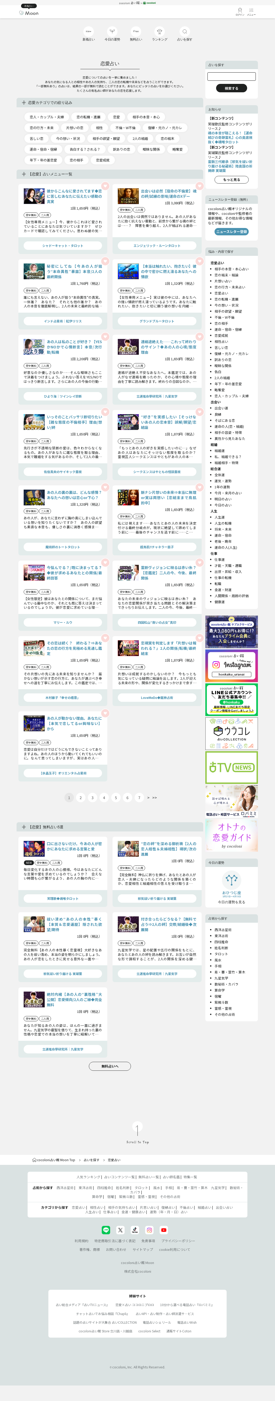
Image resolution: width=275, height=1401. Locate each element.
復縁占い (168, 1207)
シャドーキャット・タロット (62, 245)
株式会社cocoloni (137, 1271)
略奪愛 (177, 149)
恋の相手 (76, 160)
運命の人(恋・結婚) (229, 426)
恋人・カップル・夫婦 (47, 116)
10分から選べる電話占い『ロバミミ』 (187, 1304)
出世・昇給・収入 (228, 571)
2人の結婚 (140, 138)
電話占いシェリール (157, 1322)
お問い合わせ (116, 1249)
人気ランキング (88, 1176)
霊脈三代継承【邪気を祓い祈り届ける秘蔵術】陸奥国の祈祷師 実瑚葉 (230, 166)
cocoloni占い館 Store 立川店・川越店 (105, 1331)
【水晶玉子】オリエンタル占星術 (62, 773)
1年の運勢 (222, 486)
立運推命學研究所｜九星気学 (156, 396)
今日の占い (223, 504)
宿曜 (218, 996)
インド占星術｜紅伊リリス (63, 321)
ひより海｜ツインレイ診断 (63, 396)
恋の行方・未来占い (230, 287)
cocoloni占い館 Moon (137, 1262)
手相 (218, 965)
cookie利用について (174, 1249)
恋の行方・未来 (42, 127)
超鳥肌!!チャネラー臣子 (157, 547)
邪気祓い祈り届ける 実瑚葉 (157, 898)
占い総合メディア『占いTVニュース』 (82, 1304)
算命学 (220, 990)
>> (154, 797)
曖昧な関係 (151, 149)
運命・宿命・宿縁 (43, 149)
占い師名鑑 (171, 1176)
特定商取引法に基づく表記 (114, 1240)
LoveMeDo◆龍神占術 (157, 697)
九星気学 (221, 978)
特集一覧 (190, 1176)
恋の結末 (167, 138)
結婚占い (204, 1207)
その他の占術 (225, 1014)
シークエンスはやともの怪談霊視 (157, 471)
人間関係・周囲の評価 (232, 595)
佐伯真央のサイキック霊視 (63, 471)
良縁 (218, 414)
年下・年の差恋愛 (43, 160)
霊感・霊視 (223, 1008)
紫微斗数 (221, 1002)
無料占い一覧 (149, 1176)
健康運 (220, 601)
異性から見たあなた (230, 438)
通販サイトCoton (178, 1331)
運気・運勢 (223, 480)
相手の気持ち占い (121, 1207)
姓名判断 (221, 947)
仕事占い (110, 1211)
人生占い (92, 1211)
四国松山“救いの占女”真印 (157, 622)
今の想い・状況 (68, 138)
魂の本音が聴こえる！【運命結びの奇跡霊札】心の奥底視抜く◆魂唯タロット (230, 137)
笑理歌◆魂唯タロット (63, 898)
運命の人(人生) (226, 547)
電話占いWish (187, 1322)
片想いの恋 (74, 127)
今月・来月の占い (228, 492)
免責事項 (148, 1240)
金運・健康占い (133, 1211)
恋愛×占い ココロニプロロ (134, 1304)
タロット (221, 953)
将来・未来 (223, 529)
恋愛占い (221, 293)
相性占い (221, 341)
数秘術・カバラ (226, 984)
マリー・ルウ (62, 622)
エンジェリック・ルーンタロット (157, 245)
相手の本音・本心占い (232, 268)
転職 (218, 583)
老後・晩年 (223, 541)
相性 (99, 127)
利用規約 (81, 1240)
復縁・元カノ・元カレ (165, 127)
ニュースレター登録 (231, 231)
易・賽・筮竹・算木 (230, 971)
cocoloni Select (149, 1331)
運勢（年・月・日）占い (168, 1211)
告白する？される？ (85, 149)
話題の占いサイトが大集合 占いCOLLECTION (105, 1322)
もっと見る (231, 179)
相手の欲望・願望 (106, 138)
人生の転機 (223, 523)
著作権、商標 (89, 1249)
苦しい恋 (36, 138)
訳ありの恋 (121, 149)
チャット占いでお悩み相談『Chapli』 (103, 1313)
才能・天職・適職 (228, 565)
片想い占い (223, 280)
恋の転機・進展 (88, 116)
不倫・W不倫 (125, 127)
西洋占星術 (223, 929)
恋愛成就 (103, 160)
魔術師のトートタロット (62, 547)
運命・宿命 (223, 535)
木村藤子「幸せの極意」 (62, 697)
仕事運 (220, 559)
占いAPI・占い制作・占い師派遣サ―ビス (165, 1313)
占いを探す (91, 1160)
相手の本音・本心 (146, 116)
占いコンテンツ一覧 (119, 1176)
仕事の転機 (223, 577)
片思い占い (148, 1207)
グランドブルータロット (157, 321)
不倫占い (186, 1207)
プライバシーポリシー (178, 1240)
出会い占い (224, 1207)
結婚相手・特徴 (226, 462)
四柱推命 (221, 941)
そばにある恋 (225, 420)
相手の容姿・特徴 (228, 432)
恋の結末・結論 (226, 274)
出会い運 (221, 407)
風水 (218, 959)
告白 (218, 371)
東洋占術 (221, 935)
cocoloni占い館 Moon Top (53, 1160)
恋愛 (116, 116)
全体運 (220, 474)
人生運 (220, 517)
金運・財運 (223, 589)
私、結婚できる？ (228, 456)
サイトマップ (143, 1249)
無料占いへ (110, 1066)
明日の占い (223, 498)
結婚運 (220, 450)
